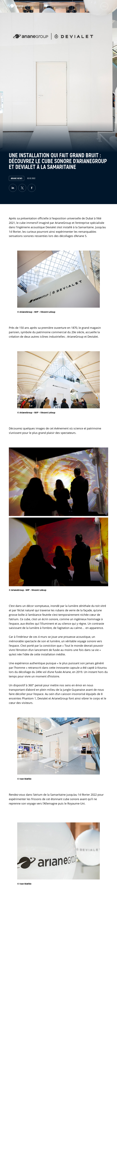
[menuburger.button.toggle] (104, 6)
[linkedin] (13, 188)
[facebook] (32, 188)
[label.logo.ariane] (19, 7)
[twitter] (22, 188)
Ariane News (16, 178)
